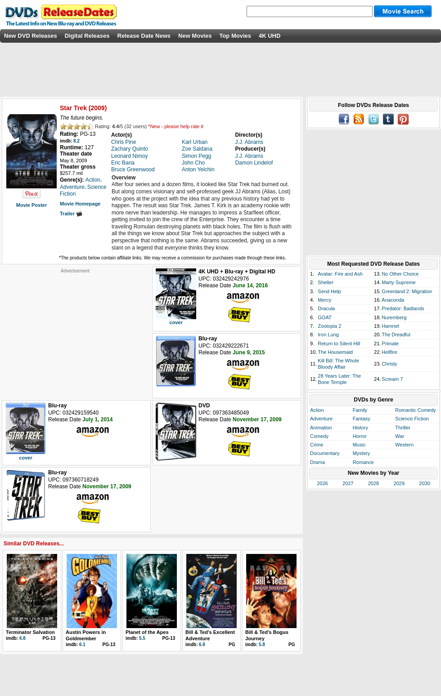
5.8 (262, 644)
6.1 (82, 644)
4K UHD (269, 35)
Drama (317, 462)
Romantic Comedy (415, 410)
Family (360, 410)
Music (359, 444)
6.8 (22, 638)
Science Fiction (412, 418)
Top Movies (235, 35)
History (360, 427)
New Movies (195, 35)
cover (175, 322)
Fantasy (361, 418)
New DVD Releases (30, 35)
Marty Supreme (398, 282)
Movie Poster (31, 205)
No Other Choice (400, 274)
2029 (399, 483)
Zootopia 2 (329, 326)
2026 (322, 483)
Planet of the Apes (147, 632)
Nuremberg (394, 317)
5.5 (142, 638)
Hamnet (390, 326)
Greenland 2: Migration (407, 291)
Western (404, 444)
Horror (360, 436)
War (399, 436)
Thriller (402, 427)
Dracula (326, 308)
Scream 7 (392, 379)
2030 (424, 483)
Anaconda (393, 300)
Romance (363, 462)
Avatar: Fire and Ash (340, 274)
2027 (347, 483)
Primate (390, 343)
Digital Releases (87, 35)
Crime (316, 444)
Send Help (329, 291)
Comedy (319, 436)
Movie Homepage (80, 203)
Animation (321, 427)
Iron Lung (328, 334)
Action (317, 410)
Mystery (361, 453)
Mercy (324, 300)
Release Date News (144, 35)
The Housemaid (335, 352)
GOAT (324, 317)
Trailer (71, 213)
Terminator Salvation (30, 632)
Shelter (325, 282)
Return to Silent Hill (339, 343)
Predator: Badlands (403, 308)
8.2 (76, 140)
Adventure (321, 418)
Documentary (324, 453)
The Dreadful (396, 334)
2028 (373, 483)
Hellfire (389, 352)
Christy (389, 363)
